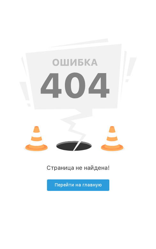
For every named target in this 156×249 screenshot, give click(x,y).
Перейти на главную (78, 184)
